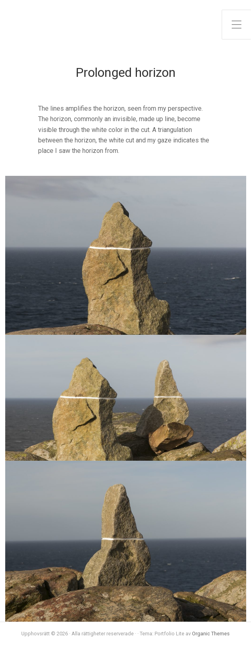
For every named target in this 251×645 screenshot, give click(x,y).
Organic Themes (211, 634)
